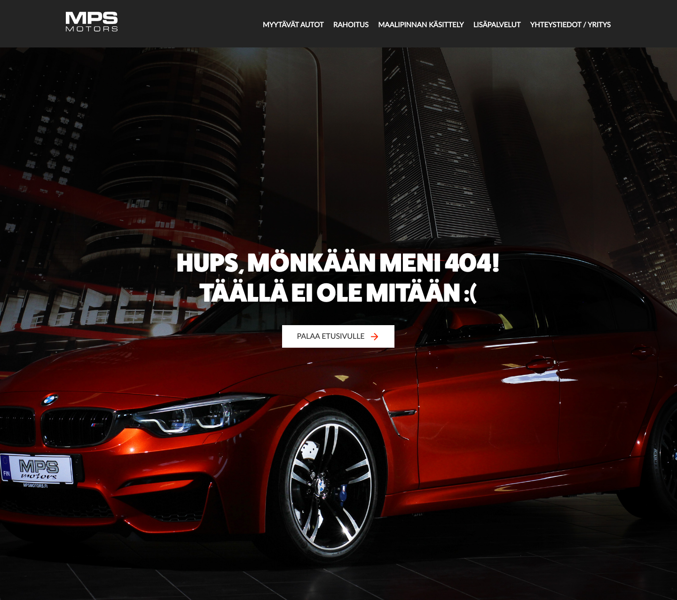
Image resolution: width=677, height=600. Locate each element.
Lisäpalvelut (484, 24)
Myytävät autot (264, 24)
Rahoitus (327, 24)
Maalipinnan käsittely (402, 24)
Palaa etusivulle (338, 336)
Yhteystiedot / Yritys (563, 24)
